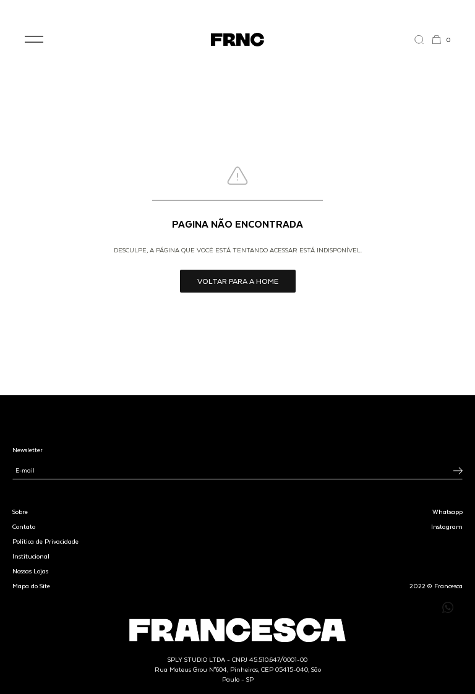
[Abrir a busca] (423, 40)
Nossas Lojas (30, 571)
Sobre (20, 511)
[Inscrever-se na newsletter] (458, 470)
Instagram (447, 526)
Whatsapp (447, 511)
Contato (23, 526)
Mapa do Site (31, 586)
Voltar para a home (237, 281)
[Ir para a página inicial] (237, 39)
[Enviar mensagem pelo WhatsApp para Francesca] (448, 607)
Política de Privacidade (45, 541)
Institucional (30, 556)
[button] (34, 39)
